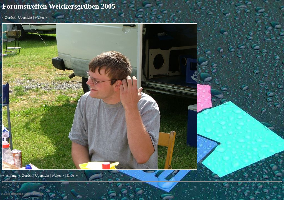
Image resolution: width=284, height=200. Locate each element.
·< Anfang (9, 175)
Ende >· (72, 175)
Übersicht (25, 17)
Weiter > (41, 17)
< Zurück (9, 17)
